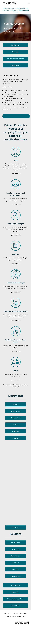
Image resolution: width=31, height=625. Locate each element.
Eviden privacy (23, 613)
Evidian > (5, 8)
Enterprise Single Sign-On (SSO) (15, 311)
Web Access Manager (15, 224)
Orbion (15, 160)
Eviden (24, 616)
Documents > (12, 8)
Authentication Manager (15, 283)
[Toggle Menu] (29, 3)
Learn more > (15, 174)
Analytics (15, 254)
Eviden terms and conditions (13, 616)
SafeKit (15, 371)
